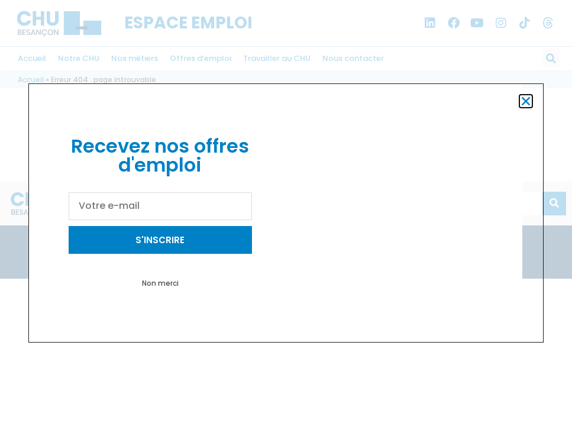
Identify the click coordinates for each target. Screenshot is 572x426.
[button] (526, 101)
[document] (286, 213)
